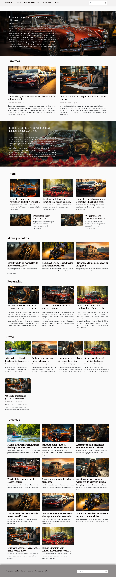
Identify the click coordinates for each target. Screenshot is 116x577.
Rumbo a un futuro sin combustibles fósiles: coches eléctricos (29, 129)
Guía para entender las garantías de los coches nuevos (83, 98)
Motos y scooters (31, 3)
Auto (19, 3)
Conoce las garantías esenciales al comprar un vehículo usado (31, 98)
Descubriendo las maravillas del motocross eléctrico (42, 218)
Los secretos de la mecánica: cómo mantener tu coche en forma (22, 308)
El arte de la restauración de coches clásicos (29, 18)
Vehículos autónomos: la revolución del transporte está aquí (24, 201)
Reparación (47, 3)
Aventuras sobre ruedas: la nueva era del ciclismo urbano (95, 218)
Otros (57, 3)
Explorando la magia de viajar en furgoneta (92, 264)
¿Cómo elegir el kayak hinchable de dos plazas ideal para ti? (16, 361)
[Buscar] (98, 3)
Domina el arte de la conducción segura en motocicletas (57, 264)
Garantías (9, 3)
